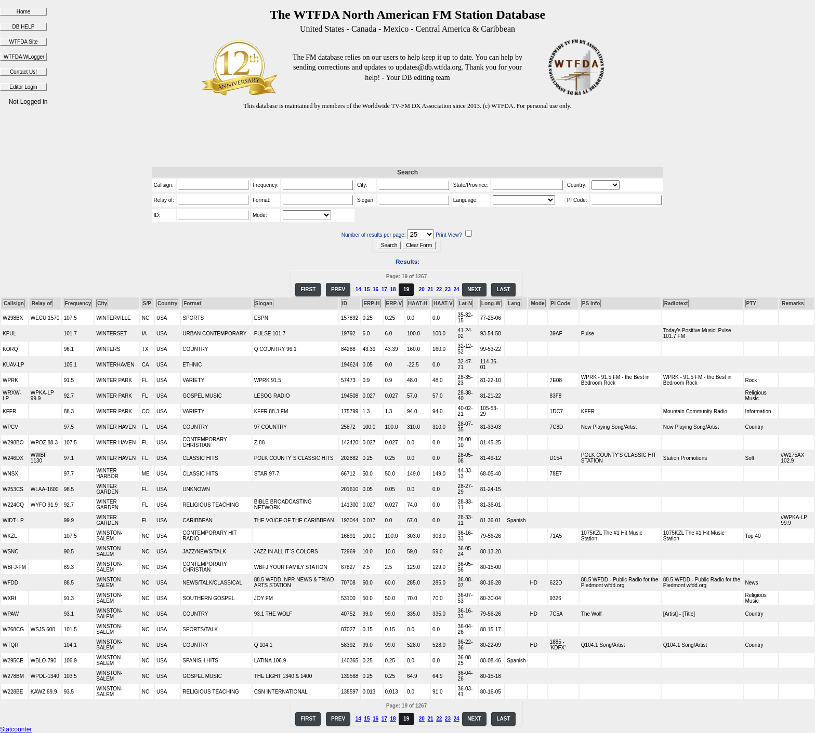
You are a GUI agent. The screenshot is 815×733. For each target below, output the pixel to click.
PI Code (560, 303)
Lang (514, 303)
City (102, 303)
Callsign (14, 303)
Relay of (42, 303)
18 (393, 289)
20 (422, 289)
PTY (751, 303)
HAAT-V (442, 303)
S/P (147, 303)
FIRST (308, 289)
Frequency (78, 303)
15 (367, 289)
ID (344, 303)
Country (167, 303)
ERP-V (394, 303)
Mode (537, 303)
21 (430, 289)
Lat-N (465, 303)
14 (358, 289)
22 (439, 289)
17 (384, 289)
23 (448, 289)
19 (406, 289)
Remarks (793, 303)
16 (375, 289)
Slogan (263, 303)
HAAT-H (417, 303)
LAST (503, 289)
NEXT (474, 289)
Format (192, 303)
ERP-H (371, 303)
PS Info (591, 303)
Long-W (491, 303)
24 (456, 289)
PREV (338, 289)
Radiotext (676, 303)
